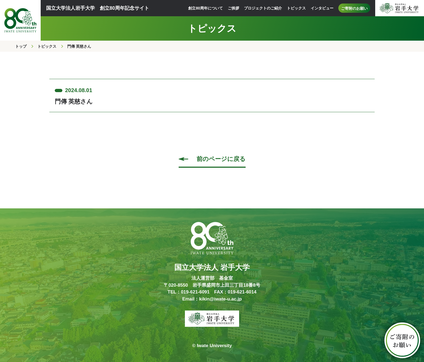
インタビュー (322, 8)
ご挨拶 (233, 8)
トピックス (296, 8)
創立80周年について (205, 8)
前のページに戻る (221, 159)
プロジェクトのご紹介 (263, 8)
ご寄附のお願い (354, 8)
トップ (21, 46)
